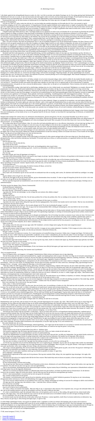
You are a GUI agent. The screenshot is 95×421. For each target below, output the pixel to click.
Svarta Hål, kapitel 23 (9, 416)
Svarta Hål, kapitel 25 (9, 418)
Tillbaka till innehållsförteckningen (12, 419)
